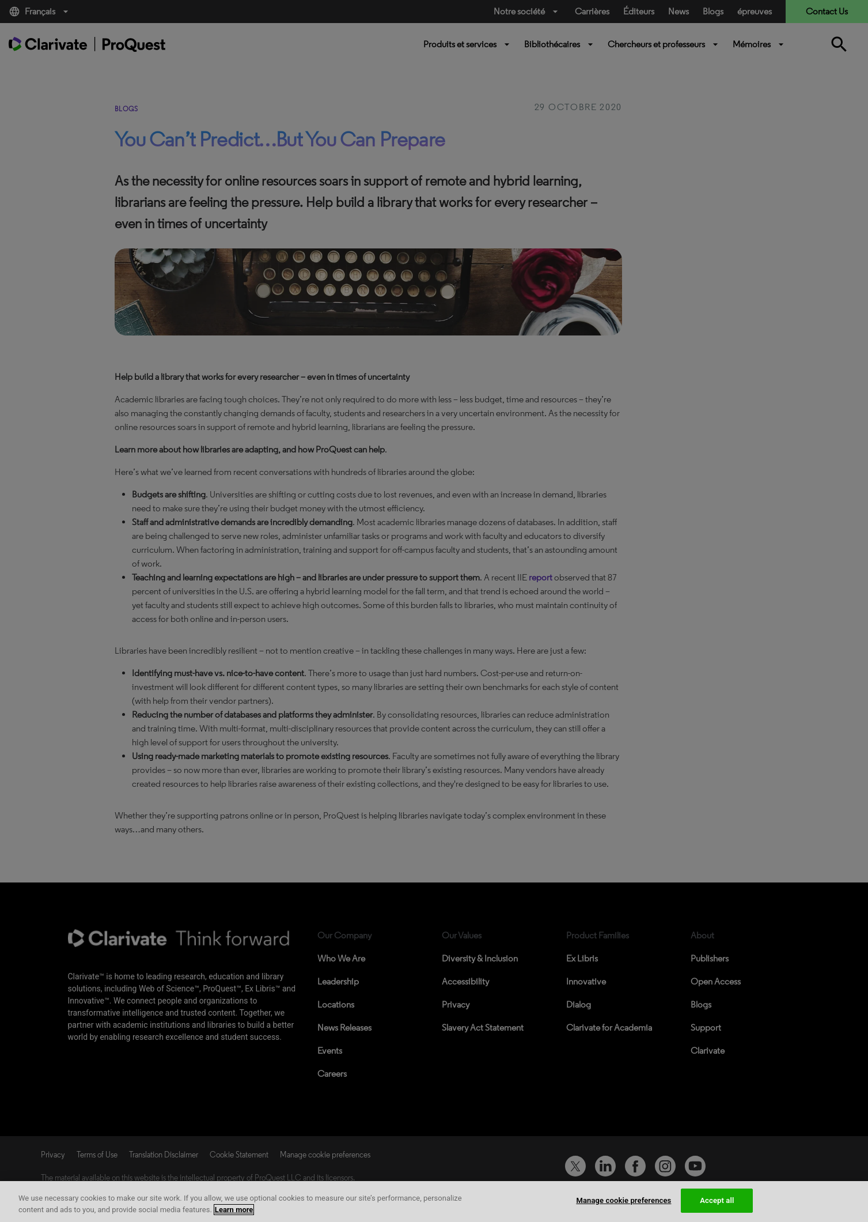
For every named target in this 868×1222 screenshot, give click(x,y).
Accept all (717, 1200)
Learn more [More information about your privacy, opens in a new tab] (234, 1209)
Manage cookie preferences (623, 1200)
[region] (434, 1201)
